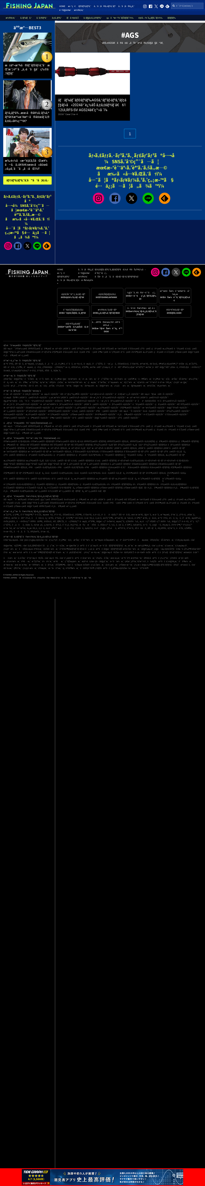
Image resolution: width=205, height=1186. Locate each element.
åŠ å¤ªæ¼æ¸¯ (168, 540)
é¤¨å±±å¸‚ (154, 364)
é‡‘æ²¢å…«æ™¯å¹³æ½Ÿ (147, 382)
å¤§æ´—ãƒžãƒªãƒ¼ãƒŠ (112, 549)
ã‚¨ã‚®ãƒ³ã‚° (41, 18)
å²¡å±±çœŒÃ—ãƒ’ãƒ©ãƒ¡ (160, 467)
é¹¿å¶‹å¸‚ (62, 364)
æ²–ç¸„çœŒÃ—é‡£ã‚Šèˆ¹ (14, 411)
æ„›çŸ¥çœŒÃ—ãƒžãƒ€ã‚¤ (14, 460)
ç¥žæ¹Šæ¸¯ (8, 379)
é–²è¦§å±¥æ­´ (65, 10)
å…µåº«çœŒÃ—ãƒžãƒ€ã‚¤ (98, 464)
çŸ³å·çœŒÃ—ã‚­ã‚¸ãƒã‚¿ (175, 451)
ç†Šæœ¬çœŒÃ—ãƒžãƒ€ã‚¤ (87, 488)
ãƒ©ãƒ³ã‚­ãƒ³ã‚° (84, 6)
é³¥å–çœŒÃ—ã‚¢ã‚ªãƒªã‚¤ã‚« (71, 467)
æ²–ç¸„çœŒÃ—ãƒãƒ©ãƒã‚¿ (71, 491)
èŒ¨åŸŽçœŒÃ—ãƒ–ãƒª (60, 445)
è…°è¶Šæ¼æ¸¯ (145, 379)
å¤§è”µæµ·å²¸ (147, 549)
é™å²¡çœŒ (179, 349)
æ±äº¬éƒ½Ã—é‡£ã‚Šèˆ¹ (14, 408)
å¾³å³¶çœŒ (136, 352)
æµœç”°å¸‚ (120, 521)
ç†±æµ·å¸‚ (106, 367)
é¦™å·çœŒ (126, 352)
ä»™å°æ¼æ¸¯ (117, 561)
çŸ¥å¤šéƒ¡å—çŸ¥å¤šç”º (53, 367)
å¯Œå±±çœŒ (133, 349)
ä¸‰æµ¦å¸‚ (40, 364)
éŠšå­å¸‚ (49, 370)
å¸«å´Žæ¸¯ (22, 558)
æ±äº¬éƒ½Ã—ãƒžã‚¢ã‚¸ (58, 448)
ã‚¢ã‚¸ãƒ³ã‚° (57, 18)
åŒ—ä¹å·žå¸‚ (9, 367)
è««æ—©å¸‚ (8, 531)
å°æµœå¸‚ (29, 367)
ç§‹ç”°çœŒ (45, 499)
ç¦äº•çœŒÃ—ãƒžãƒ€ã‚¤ (64, 455)
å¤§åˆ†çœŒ (193, 352)
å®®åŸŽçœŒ (34, 349)
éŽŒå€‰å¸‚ (76, 367)
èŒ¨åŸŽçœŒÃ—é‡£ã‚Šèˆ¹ (188, 404)
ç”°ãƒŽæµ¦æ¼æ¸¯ (73, 561)
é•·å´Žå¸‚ (38, 515)
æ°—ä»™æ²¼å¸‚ (19, 528)
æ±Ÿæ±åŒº (95, 367)
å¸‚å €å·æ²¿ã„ (10, 386)
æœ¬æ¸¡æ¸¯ (116, 558)
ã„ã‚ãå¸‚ (18, 525)
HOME (62, 6)
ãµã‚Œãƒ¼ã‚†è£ (75, 552)
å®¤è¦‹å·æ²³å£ (151, 558)
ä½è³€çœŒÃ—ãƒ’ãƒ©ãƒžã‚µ (119, 484)
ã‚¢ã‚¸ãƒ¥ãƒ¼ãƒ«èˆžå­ (37, 546)
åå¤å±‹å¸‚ (37, 518)
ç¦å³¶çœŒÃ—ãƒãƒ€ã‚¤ (15, 445)
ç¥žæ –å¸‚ (174, 367)
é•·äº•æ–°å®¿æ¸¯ (165, 382)
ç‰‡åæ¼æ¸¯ (122, 386)
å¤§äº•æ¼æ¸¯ (106, 386)
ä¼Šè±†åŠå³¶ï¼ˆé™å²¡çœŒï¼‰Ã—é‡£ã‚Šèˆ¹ (76, 401)
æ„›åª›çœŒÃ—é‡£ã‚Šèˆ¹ (36, 414)
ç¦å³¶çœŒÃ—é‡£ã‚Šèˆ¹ (38, 418)
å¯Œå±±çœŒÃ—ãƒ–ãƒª (134, 451)
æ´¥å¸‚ (145, 518)
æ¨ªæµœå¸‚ (30, 364)
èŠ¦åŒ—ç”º (155, 521)
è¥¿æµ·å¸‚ (167, 525)
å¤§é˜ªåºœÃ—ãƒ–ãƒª (57, 464)
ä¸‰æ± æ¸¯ (169, 546)
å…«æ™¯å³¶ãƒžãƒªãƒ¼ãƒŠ (41, 552)
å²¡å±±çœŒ (68, 352)
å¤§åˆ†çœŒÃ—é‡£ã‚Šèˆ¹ (105, 418)
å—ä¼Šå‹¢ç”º (23, 521)
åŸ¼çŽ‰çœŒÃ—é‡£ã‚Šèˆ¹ (178, 411)
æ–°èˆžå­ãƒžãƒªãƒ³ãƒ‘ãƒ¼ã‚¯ (111, 546)
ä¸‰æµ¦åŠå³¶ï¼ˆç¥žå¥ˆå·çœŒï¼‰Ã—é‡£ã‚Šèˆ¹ (26, 397)
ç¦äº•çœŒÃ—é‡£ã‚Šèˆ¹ (63, 408)
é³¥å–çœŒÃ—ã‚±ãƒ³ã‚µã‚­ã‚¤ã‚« (43, 467)
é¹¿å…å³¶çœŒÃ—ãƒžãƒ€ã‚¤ (160, 488)
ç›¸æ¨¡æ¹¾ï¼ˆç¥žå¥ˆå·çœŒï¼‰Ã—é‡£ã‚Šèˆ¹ (69, 397)
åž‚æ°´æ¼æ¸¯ (89, 558)
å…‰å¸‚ (112, 525)
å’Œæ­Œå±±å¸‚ (123, 364)
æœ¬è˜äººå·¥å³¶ (140, 568)
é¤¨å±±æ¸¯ (8, 568)
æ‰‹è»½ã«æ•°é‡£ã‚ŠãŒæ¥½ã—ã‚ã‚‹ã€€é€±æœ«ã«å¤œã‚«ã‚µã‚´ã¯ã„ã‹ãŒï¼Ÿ (26, 164)
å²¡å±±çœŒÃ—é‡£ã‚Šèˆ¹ (14, 414)
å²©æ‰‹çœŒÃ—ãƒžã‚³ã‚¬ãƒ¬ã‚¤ (69, 441)
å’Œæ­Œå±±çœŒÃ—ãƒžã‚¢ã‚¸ (16, 467)
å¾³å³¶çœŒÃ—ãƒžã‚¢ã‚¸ (156, 473)
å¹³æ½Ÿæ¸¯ (23, 386)
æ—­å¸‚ (67, 367)
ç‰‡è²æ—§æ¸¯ (181, 382)
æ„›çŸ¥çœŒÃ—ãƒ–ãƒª (175, 455)
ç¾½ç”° (87, 552)
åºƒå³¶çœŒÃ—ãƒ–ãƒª (13, 473)
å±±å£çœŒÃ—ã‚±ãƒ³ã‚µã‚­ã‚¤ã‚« (59, 473)
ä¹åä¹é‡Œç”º (109, 515)
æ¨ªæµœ (99, 540)
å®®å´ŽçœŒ (45, 506)
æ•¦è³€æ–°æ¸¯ (137, 558)
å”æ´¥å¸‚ (186, 518)
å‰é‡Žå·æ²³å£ (156, 561)
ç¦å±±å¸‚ (153, 518)
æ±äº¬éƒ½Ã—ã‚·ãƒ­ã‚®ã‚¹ (102, 448)
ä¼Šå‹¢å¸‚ (48, 521)
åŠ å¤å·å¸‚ (141, 528)
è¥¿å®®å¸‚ (162, 528)
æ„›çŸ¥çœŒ (168, 349)
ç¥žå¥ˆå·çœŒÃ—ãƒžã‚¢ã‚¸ (125, 448)
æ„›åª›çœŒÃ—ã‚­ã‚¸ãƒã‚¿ (126, 479)
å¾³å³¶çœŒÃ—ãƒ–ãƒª (135, 473)
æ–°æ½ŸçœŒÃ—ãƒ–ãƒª (38, 451)
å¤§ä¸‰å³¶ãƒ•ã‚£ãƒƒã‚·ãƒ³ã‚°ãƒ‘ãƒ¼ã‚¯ (157, 565)
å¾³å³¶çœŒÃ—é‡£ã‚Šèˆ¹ (106, 414)
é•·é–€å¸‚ (185, 521)
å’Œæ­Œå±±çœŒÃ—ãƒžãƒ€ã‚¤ (144, 464)
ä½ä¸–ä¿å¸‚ (175, 518)
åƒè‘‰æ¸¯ (50, 565)
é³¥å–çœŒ (91, 352)
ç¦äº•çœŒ (156, 349)
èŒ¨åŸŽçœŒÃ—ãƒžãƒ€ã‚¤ (37, 445)
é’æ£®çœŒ (21, 499)
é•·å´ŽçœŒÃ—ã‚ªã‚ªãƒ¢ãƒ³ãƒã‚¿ (61, 488)
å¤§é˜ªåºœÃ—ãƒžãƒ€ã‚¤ (14, 464)
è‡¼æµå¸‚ (38, 525)
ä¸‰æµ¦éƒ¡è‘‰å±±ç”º (20, 370)
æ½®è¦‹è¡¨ (79, 10)
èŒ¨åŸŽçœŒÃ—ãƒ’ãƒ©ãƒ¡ (82, 445)
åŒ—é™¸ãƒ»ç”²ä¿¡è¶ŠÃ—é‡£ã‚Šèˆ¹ (74, 394)
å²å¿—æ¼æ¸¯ (11, 382)
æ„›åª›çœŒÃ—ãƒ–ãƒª (105, 479)
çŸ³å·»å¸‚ (182, 515)
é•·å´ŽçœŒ (169, 352)
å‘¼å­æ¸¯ (8, 552)
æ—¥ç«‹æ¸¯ (96, 552)
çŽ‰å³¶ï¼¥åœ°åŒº (192, 549)
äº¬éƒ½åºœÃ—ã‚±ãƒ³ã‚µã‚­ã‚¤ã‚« (131, 460)
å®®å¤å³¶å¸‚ (36, 521)
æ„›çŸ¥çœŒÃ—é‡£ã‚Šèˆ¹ (108, 408)
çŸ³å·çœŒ (145, 349)
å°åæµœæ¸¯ (141, 540)
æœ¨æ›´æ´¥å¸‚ (137, 515)
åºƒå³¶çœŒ (57, 352)
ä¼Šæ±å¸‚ (183, 364)
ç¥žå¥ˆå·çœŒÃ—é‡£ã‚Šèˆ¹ (96, 404)
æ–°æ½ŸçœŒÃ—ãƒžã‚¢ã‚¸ (61, 451)
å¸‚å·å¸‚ (42, 528)
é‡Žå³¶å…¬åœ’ (20, 546)
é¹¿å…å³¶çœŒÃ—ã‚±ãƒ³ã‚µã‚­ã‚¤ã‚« (19, 491)
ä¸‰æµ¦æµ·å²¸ (181, 546)
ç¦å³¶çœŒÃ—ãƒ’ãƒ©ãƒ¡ (188, 441)
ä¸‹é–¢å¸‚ (97, 515)
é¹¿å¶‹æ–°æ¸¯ (159, 379)
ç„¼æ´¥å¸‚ (48, 525)
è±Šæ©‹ (86, 565)
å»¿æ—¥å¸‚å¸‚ (32, 528)
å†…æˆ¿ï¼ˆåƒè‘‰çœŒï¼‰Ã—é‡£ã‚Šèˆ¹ (22, 404)
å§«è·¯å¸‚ (148, 515)
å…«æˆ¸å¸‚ (120, 525)
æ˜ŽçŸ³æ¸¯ (34, 382)
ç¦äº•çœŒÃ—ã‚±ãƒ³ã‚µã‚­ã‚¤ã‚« (39, 455)
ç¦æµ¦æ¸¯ (92, 382)
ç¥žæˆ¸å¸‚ (191, 515)
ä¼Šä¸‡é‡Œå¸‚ (10, 521)
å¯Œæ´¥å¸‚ (134, 364)
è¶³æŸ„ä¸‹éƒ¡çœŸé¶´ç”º (168, 364)
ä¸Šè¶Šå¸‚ (188, 528)
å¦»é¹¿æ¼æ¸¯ (112, 565)
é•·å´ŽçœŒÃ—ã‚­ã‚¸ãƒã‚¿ (35, 488)
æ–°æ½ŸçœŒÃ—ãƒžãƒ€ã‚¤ (15, 451)
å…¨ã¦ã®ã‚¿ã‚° (126, 6)
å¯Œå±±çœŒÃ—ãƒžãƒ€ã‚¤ (111, 451)
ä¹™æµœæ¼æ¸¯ (115, 382)
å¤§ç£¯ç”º (176, 521)
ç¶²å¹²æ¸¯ (18, 568)
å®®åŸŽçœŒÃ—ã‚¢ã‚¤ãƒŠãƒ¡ (142, 441)
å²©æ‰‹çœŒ (21, 349)
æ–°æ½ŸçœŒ (121, 349)
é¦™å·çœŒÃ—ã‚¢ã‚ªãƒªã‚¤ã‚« (38, 479)
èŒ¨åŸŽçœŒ (108, 349)
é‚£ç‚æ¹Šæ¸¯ (50, 386)
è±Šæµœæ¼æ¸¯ (111, 540)
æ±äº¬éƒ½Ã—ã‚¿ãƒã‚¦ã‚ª (79, 448)
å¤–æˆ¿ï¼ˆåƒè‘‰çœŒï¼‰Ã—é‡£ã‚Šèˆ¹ (108, 397)
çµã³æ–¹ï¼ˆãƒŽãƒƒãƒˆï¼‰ (120, 18)
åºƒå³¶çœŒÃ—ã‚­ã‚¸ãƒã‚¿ (33, 473)
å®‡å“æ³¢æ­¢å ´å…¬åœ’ (184, 565)
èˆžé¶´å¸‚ (129, 525)
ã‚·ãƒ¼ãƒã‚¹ (26, 18)
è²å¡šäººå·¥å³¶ (126, 540)
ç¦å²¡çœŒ (159, 352)
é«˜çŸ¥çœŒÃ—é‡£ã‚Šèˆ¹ (59, 414)
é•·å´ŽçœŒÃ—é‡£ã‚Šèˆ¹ (154, 414)
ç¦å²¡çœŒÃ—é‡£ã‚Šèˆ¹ (165, 404)
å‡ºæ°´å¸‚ (171, 528)
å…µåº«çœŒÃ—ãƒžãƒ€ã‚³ (120, 464)
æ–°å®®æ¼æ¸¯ (36, 565)
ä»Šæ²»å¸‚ (111, 521)
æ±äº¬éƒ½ (57, 349)
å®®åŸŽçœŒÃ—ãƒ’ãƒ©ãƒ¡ (95, 441)
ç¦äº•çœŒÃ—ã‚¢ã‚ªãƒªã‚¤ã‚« (88, 455)
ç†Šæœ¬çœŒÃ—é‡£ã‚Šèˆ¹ (82, 414)
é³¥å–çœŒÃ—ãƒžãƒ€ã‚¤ (96, 467)
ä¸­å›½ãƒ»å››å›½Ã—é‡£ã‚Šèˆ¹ (102, 394)
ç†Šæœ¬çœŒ (181, 352)
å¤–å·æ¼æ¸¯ (36, 386)
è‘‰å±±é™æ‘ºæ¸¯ (64, 386)
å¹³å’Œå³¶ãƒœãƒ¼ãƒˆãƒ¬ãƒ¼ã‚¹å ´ (73, 549)
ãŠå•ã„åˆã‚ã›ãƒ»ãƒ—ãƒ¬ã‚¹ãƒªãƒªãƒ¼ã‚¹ (117, 276)
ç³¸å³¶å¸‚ (19, 367)
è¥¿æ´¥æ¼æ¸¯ (164, 386)
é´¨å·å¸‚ (69, 364)
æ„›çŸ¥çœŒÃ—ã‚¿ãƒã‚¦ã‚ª (38, 460)
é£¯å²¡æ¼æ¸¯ (120, 379)
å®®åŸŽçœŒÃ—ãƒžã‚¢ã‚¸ (118, 441)
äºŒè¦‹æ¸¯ (38, 549)
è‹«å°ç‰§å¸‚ (100, 528)
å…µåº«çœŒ (20, 352)
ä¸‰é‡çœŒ (191, 349)
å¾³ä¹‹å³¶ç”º (176, 525)
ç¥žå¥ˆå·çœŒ (69, 349)
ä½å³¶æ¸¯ (24, 382)
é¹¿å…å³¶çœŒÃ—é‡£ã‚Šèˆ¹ (130, 414)
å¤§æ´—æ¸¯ (78, 386)
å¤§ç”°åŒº (164, 367)
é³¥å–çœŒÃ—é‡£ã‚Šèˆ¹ (107, 411)
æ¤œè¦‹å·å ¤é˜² (191, 552)
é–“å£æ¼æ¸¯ (47, 379)
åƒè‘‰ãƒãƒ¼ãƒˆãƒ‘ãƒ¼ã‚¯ (171, 552)
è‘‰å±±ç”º (187, 525)
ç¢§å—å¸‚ (157, 525)
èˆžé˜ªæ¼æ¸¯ (87, 540)
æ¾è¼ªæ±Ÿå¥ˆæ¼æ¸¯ (76, 382)
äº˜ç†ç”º (194, 521)
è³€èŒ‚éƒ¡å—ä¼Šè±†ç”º (190, 367)
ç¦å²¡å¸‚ (38, 367)
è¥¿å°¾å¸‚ (74, 525)
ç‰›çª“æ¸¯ (164, 558)
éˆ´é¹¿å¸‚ (66, 525)
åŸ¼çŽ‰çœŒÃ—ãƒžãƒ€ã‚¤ (155, 445)
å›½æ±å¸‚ (45, 531)
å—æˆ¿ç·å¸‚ (110, 364)
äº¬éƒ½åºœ (46, 352)
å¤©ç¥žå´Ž (129, 552)
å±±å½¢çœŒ (69, 499)
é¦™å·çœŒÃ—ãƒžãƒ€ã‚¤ (14, 479)
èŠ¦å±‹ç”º (104, 525)
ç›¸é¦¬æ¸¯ (160, 546)
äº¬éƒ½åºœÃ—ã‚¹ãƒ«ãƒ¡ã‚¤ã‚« (176, 460)
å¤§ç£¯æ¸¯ (104, 561)
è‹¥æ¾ (179, 549)
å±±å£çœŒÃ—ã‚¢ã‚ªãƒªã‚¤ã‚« (87, 473)
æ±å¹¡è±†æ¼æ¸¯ (12, 561)
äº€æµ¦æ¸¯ (42, 568)
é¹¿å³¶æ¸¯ (63, 540)
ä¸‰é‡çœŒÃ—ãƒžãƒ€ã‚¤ (82, 460)
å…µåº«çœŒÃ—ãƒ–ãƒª (76, 464)
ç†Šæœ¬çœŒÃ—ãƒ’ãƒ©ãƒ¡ (111, 488)
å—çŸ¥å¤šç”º (72, 521)
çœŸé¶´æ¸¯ (133, 379)
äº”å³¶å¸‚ (92, 521)
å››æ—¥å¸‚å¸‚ (89, 518)
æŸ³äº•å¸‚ (122, 528)
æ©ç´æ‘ (85, 525)
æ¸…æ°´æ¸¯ (129, 546)
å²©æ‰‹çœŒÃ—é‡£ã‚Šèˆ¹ (15, 418)
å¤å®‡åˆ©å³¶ (87, 568)
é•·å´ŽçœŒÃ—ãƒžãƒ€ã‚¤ (14, 488)
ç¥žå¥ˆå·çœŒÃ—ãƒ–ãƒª (174, 448)
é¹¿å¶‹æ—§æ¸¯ (61, 379)
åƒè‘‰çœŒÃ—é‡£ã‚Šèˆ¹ (120, 404)
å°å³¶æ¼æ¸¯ (185, 561)
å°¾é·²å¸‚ (130, 528)
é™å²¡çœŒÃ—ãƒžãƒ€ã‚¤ (112, 455)
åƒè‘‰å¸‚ (57, 525)
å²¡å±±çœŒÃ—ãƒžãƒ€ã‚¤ (138, 467)
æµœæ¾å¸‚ (48, 515)
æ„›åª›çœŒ (148, 352)
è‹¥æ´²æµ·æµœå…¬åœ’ (14, 540)
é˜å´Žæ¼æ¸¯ (32, 379)
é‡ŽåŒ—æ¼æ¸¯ (51, 549)
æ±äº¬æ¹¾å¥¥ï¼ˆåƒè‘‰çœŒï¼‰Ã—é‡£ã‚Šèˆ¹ (61, 404)
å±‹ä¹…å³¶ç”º (51, 528)
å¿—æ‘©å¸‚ (49, 518)
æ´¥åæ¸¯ (58, 561)
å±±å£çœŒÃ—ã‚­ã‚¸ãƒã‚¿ (113, 473)
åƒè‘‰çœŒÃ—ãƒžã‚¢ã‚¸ (36, 448)
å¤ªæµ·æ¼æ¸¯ (92, 386)
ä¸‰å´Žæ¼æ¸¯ (98, 565)
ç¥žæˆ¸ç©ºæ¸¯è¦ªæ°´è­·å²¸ (135, 561)
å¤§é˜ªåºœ (9, 352)
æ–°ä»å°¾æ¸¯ (55, 568)
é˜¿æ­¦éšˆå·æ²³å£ (73, 558)
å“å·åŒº (116, 367)
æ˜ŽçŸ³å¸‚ (193, 364)
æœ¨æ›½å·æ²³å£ (21, 552)
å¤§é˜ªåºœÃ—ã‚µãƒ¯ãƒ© (36, 464)
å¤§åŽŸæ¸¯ (19, 379)
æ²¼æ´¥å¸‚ (144, 364)
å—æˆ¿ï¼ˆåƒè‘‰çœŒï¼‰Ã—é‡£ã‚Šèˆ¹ (115, 401)
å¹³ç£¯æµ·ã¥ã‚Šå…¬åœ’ (38, 558)
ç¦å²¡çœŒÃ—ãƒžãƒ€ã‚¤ (43, 484)
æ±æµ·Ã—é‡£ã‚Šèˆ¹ (50, 394)
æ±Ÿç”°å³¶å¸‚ (108, 518)
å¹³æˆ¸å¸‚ (174, 515)
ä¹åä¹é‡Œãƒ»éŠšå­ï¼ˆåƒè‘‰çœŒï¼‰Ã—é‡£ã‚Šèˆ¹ (160, 401)
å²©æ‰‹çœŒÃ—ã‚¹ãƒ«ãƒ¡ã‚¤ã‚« (17, 441)
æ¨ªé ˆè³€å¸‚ (9, 364)
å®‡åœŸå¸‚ (35, 531)
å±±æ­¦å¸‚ (7, 370)
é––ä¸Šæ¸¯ (61, 546)
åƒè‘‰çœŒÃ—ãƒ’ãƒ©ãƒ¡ (14, 448)
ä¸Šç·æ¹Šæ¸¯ (172, 379)
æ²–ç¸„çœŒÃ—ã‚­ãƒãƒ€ (95, 491)
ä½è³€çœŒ (170, 430)
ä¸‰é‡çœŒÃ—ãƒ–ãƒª (60, 460)
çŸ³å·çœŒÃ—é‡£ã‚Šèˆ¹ (128, 418)
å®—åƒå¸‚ (19, 364)
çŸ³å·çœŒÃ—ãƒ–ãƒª (153, 451)
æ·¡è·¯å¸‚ (156, 515)
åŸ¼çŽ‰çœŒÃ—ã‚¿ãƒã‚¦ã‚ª (130, 445)
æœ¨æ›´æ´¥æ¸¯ (21, 565)
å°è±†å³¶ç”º (68, 518)
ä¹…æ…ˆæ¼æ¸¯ (89, 379)
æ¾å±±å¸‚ (129, 518)
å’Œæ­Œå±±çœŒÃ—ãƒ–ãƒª (169, 464)
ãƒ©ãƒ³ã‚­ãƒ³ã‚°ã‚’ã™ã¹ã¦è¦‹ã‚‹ (27, 180)
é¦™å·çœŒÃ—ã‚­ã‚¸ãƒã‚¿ (62, 479)
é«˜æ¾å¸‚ (8, 528)
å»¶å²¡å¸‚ (7, 518)
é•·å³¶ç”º (138, 518)
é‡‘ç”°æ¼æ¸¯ (130, 382)
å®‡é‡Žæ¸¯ (155, 540)
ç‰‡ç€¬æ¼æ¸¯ (30, 568)
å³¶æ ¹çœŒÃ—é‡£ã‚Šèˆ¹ (61, 418)
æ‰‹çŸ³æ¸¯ (194, 379)
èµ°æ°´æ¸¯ (44, 382)
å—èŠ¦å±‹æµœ (26, 549)
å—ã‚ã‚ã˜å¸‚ (22, 531)
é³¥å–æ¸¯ (26, 561)
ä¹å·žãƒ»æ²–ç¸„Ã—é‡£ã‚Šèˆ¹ (127, 394)
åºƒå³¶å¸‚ (85, 367)
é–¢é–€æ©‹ (140, 552)
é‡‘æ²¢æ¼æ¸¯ (75, 379)
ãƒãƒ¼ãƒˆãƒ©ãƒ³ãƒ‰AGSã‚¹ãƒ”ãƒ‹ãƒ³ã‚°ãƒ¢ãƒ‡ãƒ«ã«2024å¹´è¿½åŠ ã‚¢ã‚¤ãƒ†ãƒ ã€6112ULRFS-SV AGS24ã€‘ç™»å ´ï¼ (92, 105)
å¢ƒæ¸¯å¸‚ (57, 370)
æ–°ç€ (71, 6)
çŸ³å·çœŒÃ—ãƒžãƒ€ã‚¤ (14, 455)
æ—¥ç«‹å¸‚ (78, 364)
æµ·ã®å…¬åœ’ (56, 558)
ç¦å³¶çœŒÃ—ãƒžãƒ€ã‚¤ (166, 441)
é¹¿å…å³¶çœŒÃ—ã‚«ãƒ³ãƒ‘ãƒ (186, 488)
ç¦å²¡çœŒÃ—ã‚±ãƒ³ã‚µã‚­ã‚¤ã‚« (93, 484)
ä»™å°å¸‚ (147, 525)
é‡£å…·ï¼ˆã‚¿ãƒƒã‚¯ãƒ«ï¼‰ (150, 18)
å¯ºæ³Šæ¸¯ (102, 382)
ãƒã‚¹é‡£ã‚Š (73, 18)
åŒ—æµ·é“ (9, 349)
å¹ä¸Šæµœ (77, 565)
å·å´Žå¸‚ (180, 528)
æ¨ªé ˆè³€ (125, 558)
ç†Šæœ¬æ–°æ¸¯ (126, 565)
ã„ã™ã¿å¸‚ (51, 364)
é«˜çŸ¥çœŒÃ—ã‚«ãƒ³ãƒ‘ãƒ (149, 479)
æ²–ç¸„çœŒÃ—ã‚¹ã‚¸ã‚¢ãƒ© (46, 491)
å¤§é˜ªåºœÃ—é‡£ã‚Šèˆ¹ (177, 408)
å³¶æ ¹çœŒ (103, 352)
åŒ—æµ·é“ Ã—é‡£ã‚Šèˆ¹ (130, 411)
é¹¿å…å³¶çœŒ (10, 355)
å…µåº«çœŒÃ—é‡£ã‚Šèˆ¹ (86, 408)
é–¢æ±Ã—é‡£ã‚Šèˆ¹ (13, 394)
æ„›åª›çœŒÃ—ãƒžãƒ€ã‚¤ (84, 479)
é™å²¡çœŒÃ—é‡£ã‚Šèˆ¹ (143, 404)
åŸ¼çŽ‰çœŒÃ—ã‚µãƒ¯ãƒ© (105, 445)
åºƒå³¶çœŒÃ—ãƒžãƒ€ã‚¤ (181, 467)
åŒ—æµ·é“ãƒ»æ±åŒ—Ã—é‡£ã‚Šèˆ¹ (157, 394)
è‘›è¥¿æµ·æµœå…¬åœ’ (185, 540)
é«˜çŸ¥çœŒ (114, 352)
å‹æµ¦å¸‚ (88, 364)
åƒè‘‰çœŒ (95, 349)
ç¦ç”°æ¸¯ (51, 546)
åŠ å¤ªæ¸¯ (183, 379)
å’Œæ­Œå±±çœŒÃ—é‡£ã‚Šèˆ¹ (38, 408)
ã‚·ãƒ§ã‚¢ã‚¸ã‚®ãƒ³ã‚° (92, 18)
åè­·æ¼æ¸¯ (10, 558)
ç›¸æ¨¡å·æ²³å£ (95, 549)
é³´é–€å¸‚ (58, 515)
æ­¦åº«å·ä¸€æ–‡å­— (90, 561)
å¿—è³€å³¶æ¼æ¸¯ (71, 568)
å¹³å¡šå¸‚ (40, 370)
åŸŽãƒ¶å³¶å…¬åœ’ (63, 565)
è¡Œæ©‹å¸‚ (137, 525)
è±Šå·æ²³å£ (152, 552)
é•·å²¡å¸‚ (33, 370)
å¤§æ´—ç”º (101, 521)
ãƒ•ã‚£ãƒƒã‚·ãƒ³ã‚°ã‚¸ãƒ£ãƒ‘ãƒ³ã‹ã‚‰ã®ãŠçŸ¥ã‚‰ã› (120, 269)
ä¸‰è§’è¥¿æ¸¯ (172, 561)
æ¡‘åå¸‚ (62, 528)
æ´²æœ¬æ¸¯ (9, 565)
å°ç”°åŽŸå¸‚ (97, 364)
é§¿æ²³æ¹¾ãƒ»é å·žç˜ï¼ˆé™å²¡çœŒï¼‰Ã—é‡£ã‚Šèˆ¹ (29, 401)
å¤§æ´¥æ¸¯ (8, 546)
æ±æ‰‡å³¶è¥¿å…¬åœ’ (145, 546)
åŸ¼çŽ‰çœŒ (83, 349)
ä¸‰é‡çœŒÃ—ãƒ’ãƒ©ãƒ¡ (106, 460)
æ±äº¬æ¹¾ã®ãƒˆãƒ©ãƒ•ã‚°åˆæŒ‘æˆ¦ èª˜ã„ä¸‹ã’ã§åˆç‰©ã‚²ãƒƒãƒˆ (27, 69)
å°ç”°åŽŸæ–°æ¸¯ (106, 379)
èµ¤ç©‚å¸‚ (89, 528)
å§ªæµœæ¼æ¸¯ (138, 386)
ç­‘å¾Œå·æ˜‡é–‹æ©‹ (179, 558)
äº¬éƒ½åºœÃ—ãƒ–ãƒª (154, 460)
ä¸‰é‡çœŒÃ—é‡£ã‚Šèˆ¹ (83, 411)
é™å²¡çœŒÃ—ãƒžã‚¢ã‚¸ (155, 455)
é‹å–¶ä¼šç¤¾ (85, 280)
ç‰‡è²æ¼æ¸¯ (11, 549)
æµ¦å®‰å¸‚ (196, 518)
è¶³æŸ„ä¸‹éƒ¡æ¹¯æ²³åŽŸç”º (133, 367)
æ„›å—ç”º (144, 521)
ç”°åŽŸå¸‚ (7, 525)
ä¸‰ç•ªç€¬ (53, 540)
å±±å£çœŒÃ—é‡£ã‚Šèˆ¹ (154, 411)
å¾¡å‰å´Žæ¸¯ (103, 558)
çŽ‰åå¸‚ (112, 528)
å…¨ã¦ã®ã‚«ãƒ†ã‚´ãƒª (104, 6)
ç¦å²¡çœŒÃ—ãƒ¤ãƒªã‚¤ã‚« (67, 484)
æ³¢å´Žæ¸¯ (151, 386)
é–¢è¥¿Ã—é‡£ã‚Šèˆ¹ (31, 394)
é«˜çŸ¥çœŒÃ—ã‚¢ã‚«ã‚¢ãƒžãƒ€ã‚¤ (18, 484)
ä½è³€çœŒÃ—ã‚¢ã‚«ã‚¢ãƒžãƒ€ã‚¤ (171, 484)
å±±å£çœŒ (79, 352)
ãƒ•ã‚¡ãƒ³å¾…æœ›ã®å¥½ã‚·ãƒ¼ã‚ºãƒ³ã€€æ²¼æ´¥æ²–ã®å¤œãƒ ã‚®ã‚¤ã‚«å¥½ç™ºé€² (27, 117)
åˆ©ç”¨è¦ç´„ (101, 273)
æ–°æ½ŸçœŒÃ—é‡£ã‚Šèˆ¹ (154, 408)
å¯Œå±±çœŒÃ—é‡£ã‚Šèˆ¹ (176, 414)
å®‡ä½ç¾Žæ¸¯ (57, 382)
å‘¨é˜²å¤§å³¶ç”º (27, 515)
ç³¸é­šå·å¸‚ (79, 528)
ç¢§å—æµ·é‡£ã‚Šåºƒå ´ (164, 549)
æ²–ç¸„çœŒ (23, 355)
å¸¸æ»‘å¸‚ (98, 518)
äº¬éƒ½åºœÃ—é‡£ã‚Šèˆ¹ (36, 411)
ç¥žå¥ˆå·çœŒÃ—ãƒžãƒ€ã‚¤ (150, 448)
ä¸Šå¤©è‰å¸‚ (132, 521)
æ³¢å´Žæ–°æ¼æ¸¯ (132, 549)
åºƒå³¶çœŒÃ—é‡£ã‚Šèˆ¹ (130, 408)
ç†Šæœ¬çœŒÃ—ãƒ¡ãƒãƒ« (135, 488)
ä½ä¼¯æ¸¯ (47, 561)
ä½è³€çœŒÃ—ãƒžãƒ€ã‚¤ (144, 484)
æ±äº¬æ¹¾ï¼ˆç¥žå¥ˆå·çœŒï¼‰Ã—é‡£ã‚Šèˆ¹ (148, 397)
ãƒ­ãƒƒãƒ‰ (171, 18)
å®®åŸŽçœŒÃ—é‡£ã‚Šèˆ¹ (59, 411)
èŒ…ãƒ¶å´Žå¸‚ (59, 521)
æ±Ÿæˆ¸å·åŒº (152, 367)
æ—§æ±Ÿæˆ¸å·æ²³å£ (76, 546)
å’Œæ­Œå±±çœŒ (33, 352)
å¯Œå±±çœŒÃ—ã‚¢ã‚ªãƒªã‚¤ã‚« (86, 451)
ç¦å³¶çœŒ (46, 349)
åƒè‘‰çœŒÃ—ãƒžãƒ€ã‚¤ (179, 445)
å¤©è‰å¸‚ (166, 521)
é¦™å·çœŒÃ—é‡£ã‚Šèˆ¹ (83, 418)
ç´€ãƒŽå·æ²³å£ (102, 568)
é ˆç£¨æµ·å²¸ (93, 546)
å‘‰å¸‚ (28, 518)
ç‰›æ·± (137, 565)
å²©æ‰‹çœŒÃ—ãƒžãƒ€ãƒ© (43, 441)
